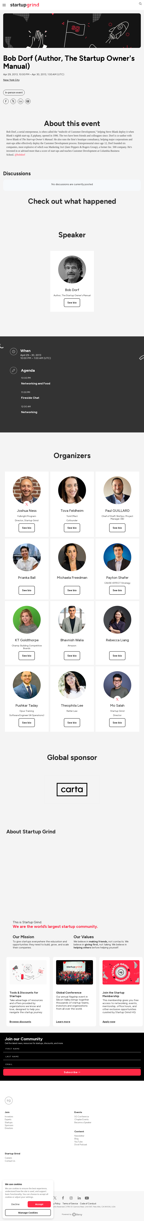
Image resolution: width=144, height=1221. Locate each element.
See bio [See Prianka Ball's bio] (26, 590)
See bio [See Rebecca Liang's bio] (117, 655)
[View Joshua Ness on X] (26, 504)
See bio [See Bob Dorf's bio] (72, 302)
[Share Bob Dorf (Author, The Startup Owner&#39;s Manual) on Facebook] (5, 101)
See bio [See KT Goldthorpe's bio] (26, 655)
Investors (9, 1116)
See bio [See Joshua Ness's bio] (26, 527)
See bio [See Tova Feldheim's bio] (72, 527)
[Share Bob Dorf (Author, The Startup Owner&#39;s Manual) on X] (13, 101)
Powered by (72, 1214)
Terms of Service (70, 1203)
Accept (39, 1204)
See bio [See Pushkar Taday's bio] (26, 722)
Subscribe (71, 1072)
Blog (76, 1139)
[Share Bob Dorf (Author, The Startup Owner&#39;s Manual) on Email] (27, 101)
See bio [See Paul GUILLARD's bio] (117, 527)
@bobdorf (20, 154)
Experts (8, 1119)
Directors (9, 1128)
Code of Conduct (88, 1203)
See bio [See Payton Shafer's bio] (117, 590)
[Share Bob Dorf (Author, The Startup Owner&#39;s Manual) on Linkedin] (20, 101)
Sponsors (9, 1125)
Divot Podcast (80, 1144)
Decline (15, 1204)
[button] (140, 4)
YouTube (78, 1142)
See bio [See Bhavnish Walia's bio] (72, 655)
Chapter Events (81, 1119)
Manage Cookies (28, 1212)
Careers (8, 1158)
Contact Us (10, 1161)
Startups (8, 1122)
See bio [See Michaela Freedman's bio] (72, 590)
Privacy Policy (54, 1203)
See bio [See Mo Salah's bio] (117, 722)
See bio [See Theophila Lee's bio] (72, 722)
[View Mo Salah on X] (117, 699)
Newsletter (79, 1136)
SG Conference (81, 1116)
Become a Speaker (82, 1122)
